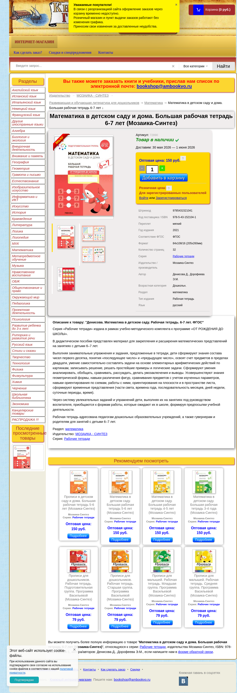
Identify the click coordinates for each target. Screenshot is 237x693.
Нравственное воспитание (23, 273)
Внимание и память (27, 156)
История (19, 212)
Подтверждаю (24, 680)
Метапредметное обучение (26, 257)
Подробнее (78, 536)
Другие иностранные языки (27, 122)
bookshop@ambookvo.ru (164, 86)
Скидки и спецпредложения (70, 52)
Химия (17, 382)
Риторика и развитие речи (23, 336)
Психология (21, 319)
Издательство (59, 95)
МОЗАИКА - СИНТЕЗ (93, 95)
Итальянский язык (26, 102)
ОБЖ (16, 281)
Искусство (20, 206)
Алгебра (18, 131)
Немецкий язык (23, 109)
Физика (17, 369)
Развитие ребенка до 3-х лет (26, 327)
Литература (22, 225)
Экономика (20, 404)
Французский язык (26, 115)
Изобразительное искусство (26, 188)
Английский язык (25, 90)
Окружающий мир (25, 297)
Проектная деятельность (23, 311)
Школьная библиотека (21, 396)
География (20, 162)
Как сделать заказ (113, 669)
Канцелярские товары (22, 411)
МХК (15, 243)
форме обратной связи (195, 652)
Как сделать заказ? (28, 52)
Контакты (105, 52)
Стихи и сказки (24, 351)
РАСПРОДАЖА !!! (25, 419)
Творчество (21, 357)
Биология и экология (20, 138)
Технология (21, 363)
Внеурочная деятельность (23, 148)
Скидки (135, 669)
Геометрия (21, 168)
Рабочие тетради (183, 256)
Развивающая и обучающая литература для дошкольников (94, 103)
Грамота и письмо (26, 174)
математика (74, 429)
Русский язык (22, 344)
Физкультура (22, 376)
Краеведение (22, 219)
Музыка (18, 265)
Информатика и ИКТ (24, 198)
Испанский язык (24, 96)
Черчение (19, 388)
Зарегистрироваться (171, 198)
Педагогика (21, 303)
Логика (17, 231)
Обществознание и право (27, 289)
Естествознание (25, 181)
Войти (143, 198)
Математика (22, 250)
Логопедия (20, 237)
